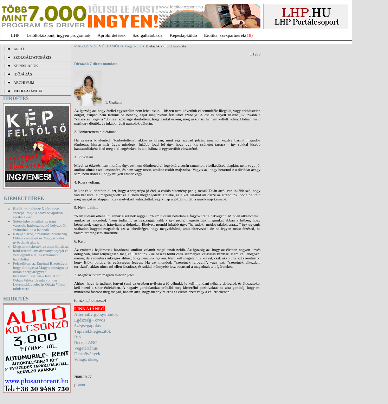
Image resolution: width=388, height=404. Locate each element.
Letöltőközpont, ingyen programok (59, 35)
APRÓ (18, 49)
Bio (77, 336)
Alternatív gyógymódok (96, 314)
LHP (15, 35)
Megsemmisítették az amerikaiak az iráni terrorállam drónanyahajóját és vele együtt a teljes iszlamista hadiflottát (41, 252)
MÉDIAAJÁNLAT (28, 91)
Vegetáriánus (86, 348)
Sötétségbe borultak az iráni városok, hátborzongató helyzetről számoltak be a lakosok (39, 225)
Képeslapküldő (183, 35)
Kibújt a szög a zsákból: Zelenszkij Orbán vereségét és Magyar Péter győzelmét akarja (40, 238)
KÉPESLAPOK (25, 66)
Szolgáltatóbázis (147, 35)
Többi (80, 385)
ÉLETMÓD (111, 46)
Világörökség (86, 359)
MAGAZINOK (86, 46)
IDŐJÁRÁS (22, 74)
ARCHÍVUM (23, 82)
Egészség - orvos (89, 320)
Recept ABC (85, 342)
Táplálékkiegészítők (92, 331)
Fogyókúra (133, 46)
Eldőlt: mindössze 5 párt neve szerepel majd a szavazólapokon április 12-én (38, 212)
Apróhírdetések (111, 35)
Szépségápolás (87, 325)
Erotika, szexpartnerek (224, 35)
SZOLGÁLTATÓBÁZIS (32, 57)
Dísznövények (87, 353)
